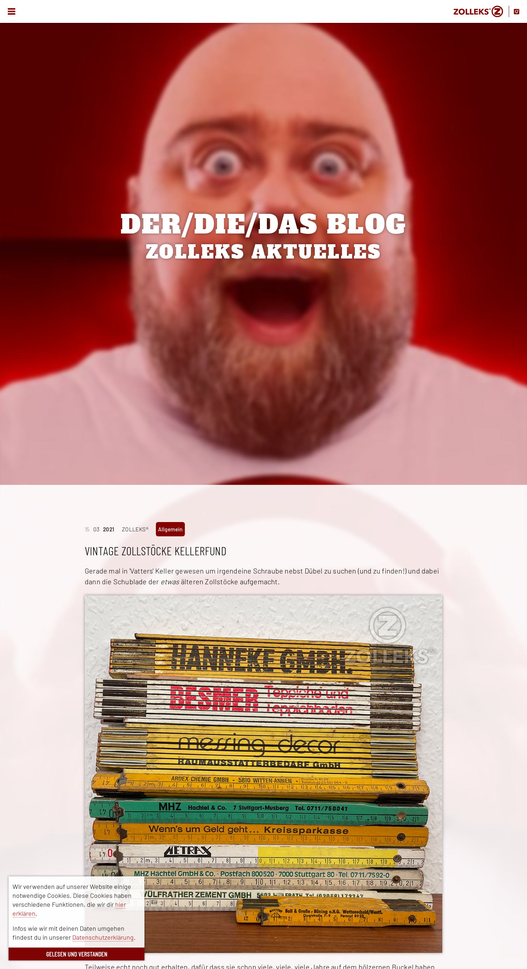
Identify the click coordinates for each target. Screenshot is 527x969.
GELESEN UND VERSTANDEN (76, 954)
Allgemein (170, 529)
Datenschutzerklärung (103, 937)
